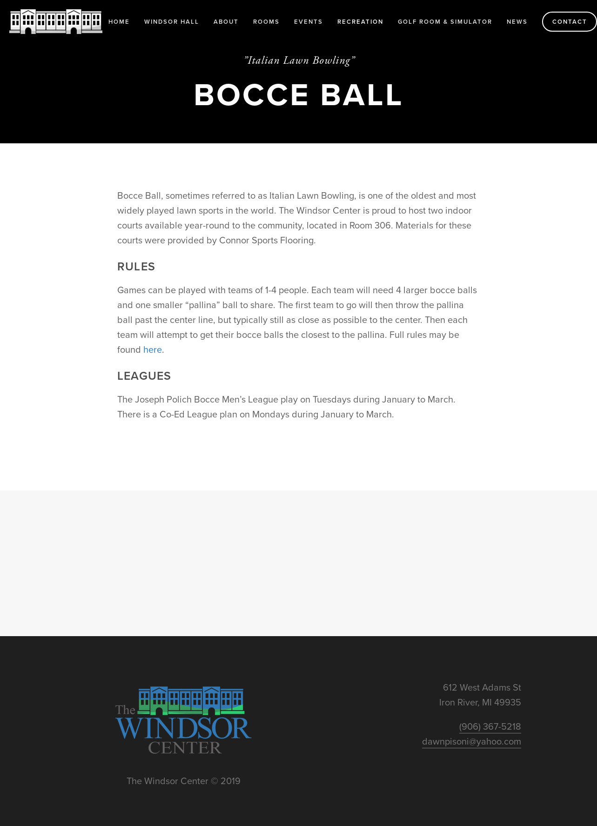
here (152, 349)
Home (119, 21)
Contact (569, 21)
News (517, 21)
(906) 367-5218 (490, 726)
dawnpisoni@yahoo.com (471, 741)
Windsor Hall (171, 21)
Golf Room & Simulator (445, 21)
